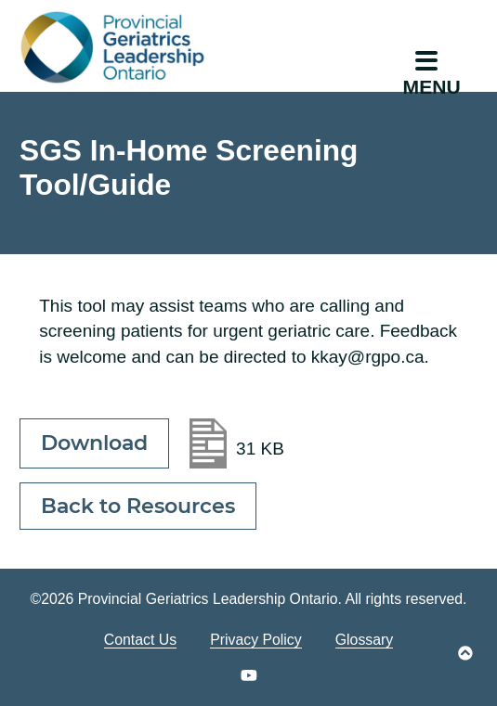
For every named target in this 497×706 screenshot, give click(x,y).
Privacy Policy (256, 640)
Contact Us (140, 640)
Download (94, 443)
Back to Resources (138, 506)
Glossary (364, 640)
